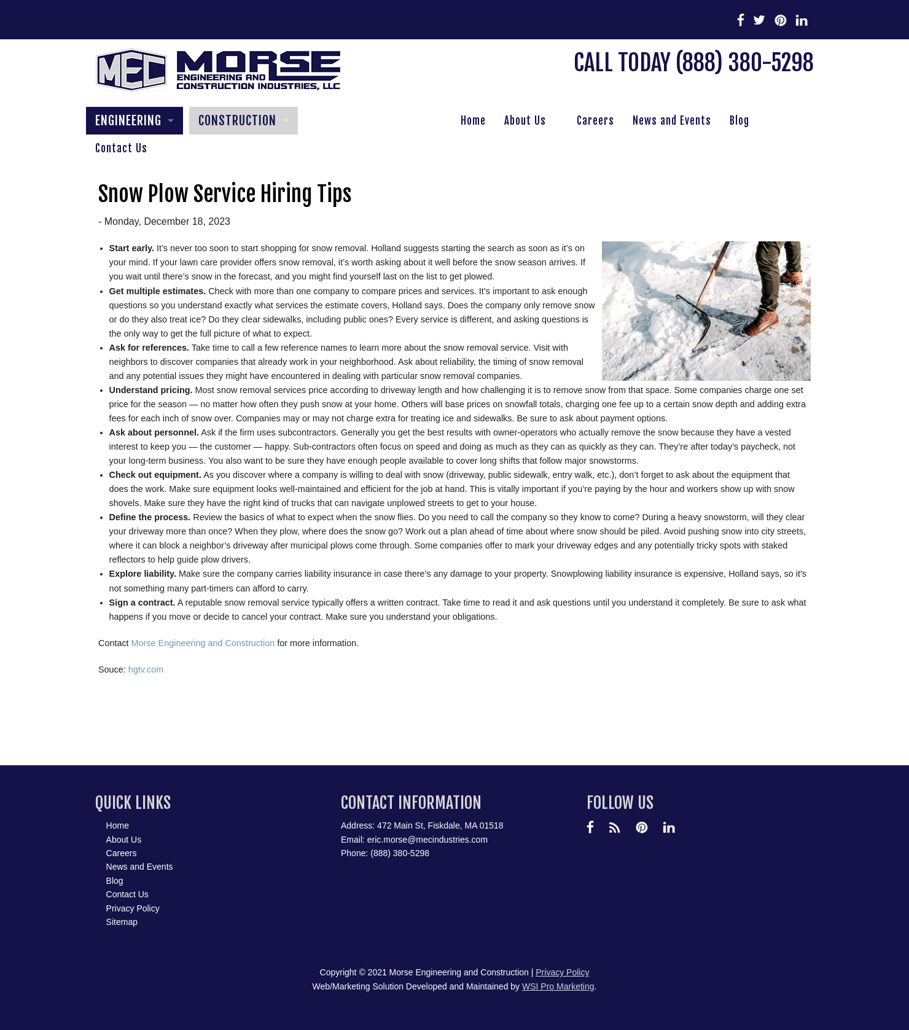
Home (473, 120)
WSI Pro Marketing (558, 986)
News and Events (672, 120)
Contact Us (121, 148)
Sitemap (122, 922)
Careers (595, 120)
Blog (739, 120)
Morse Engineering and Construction (203, 643)
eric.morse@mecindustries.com (427, 840)
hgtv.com (145, 669)
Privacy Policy (133, 908)
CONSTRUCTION (237, 120)
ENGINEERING (128, 120)
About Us (525, 120)
